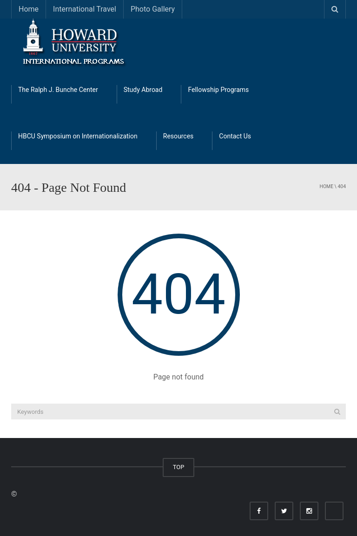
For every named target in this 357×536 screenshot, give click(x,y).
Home (29, 9)
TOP (179, 467)
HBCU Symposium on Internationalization (78, 136)
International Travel (84, 9)
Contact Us (235, 136)
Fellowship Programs (218, 89)
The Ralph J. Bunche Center (58, 89)
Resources (178, 136)
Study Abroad (143, 89)
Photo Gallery (153, 9)
